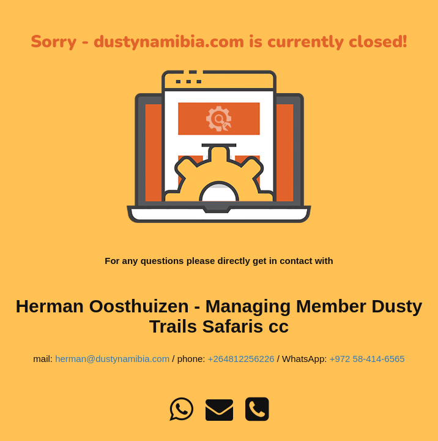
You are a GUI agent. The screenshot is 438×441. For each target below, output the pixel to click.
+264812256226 (241, 358)
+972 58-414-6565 (367, 358)
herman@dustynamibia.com (112, 358)
